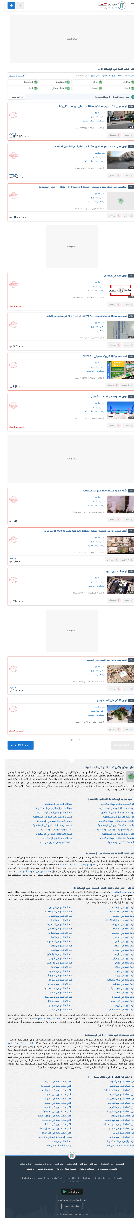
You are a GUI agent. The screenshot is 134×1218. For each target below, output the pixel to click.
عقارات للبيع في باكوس (55, 958)
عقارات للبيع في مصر (57, 1141)
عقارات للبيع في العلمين (119, 937)
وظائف (25, 1169)
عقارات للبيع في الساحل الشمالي (115, 920)
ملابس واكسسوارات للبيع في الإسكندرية (111, 829)
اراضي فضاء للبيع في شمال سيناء (50, 1128)
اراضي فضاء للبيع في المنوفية (52, 1111)
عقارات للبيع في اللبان (120, 941)
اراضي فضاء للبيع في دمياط (53, 1124)
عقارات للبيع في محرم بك (54, 1005)
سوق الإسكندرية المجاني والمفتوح (50, 1137)
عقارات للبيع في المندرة (119, 950)
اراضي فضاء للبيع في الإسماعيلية (115, 1090)
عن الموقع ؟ (114, 1178)
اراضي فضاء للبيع (93, 117)
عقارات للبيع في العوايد (55, 937)
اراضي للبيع (90, 76)
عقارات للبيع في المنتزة (55, 946)
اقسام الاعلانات (125, 76)
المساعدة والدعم (71, 1182)
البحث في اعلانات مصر (44, 1018)
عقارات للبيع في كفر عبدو (118, 1001)
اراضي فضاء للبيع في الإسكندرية (51, 1086)
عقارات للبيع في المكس (119, 946)
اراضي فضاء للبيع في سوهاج (117, 1128)
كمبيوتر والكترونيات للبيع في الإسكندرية (47, 817)
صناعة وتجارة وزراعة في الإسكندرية (114, 834)
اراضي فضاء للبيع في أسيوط (53, 1082)
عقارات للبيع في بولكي (120, 967)
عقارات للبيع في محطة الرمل (117, 1009)
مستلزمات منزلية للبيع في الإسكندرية (113, 838)
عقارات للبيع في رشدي (55, 971)
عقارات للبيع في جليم (121, 971)
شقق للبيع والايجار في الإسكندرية (114, 817)
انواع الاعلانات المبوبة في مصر (116, 1145)
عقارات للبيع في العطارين (55, 933)
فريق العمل (82, 1178)
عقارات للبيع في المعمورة (54, 941)
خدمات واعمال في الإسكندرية (52, 838)
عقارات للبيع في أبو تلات (119, 907)
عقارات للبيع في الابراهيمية (53, 912)
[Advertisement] (67, 39)
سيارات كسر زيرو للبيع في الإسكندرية (49, 808)
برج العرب (86, 371)
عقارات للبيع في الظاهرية (55, 924)
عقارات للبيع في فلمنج (56, 992)
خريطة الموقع (38, 1178)
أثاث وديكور (20, 1164)
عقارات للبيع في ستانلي (119, 984)
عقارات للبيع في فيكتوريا (119, 997)
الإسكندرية (101, 76)
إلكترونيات (67, 1164)
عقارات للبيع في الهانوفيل (54, 954)
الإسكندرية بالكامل (11, 76)
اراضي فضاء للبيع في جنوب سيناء (115, 1124)
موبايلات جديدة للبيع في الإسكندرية (49, 821)
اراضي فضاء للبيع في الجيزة (54, 1094)
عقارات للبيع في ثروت (56, 967)
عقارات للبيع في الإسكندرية (118, 912)
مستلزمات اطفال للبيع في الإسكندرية (48, 834)
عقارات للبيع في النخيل (56, 950)
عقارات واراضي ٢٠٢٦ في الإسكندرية (72, 865)
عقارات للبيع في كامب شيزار (53, 997)
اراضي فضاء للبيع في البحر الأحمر (51, 1090)
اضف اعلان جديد (67, 1206)
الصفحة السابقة (119, 744)
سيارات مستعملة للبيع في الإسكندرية (113, 808)
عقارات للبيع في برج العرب (54, 963)
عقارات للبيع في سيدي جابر (53, 988)
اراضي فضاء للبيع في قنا (119, 1133)
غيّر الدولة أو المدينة (97, 1178)
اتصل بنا (59, 1182)
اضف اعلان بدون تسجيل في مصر (51, 842)
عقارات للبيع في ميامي (55, 1009)
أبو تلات (86, 202)
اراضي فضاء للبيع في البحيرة (118, 1094)
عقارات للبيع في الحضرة (55, 916)
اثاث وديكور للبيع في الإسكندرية (51, 829)
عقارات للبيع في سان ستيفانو (116, 980)
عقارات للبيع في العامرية (119, 929)
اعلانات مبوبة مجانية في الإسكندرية (113, 804)
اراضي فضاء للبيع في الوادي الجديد (50, 1116)
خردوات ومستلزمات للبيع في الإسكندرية (47, 825)
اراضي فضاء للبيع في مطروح (117, 1137)
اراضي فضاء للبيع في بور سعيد (52, 1120)
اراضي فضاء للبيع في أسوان (118, 1082)
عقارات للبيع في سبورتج (55, 980)
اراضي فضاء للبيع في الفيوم (117, 1107)
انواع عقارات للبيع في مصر (54, 1145)
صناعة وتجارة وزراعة (61, 1169)
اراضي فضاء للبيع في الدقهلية (116, 1099)
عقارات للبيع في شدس (120, 992)
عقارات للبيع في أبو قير (55, 907)
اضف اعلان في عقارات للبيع (32, 871)
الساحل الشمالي (83, 121)
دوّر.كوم (54, 1214)
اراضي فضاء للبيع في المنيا (118, 1116)
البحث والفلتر (52, 1178)
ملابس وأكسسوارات (102, 1169)
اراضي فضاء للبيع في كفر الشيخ (52, 1133)
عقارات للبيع (112, 76)
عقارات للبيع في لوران (120, 1005)
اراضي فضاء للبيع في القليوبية (116, 1111)
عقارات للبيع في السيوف (119, 924)
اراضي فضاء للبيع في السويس (52, 1099)
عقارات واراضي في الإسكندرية (116, 1141)
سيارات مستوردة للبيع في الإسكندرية (113, 812)
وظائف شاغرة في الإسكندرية (117, 842)
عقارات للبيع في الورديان (119, 958)
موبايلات (54, 1164)
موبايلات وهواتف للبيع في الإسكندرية (112, 821)
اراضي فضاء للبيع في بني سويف (115, 1120)
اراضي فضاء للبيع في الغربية (53, 1103)
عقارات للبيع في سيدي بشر (118, 988)
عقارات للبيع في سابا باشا (54, 975)
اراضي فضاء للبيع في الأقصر (117, 1086)
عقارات (78, 1164)
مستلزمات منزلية (40, 1169)
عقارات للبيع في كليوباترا (55, 1001)
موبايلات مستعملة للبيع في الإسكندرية (112, 825)
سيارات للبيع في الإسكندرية (53, 804)
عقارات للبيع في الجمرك (119, 916)
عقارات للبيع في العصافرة (119, 933)
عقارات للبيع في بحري (120, 963)
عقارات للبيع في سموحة (55, 984)
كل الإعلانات (102, 1164)
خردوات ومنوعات (38, 1164)
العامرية (86, 546)
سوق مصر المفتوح (117, 892)
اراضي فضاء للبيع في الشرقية (117, 1103)
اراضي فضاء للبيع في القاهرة (53, 1107)
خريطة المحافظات (23, 1178)
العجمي (86, 715)
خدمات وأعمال (82, 1169)
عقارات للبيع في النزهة (120, 954)
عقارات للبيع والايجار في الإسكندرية (49, 812)
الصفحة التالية (15, 745)
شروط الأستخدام (67, 1178)
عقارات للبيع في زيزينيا (120, 975)
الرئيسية (115, 1164)
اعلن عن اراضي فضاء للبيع (15, 1043)
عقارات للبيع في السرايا (56, 920)
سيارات (88, 1164)
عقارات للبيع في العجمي (55, 929)
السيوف (86, 505)
